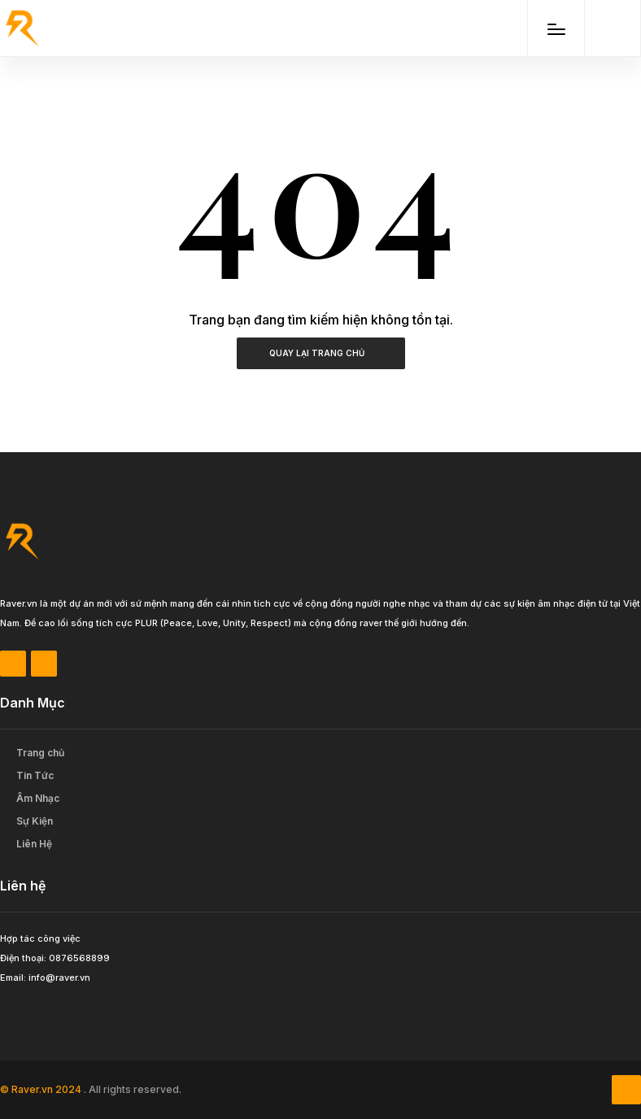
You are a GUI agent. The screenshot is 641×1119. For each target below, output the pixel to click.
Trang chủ (40, 753)
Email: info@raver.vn (45, 977)
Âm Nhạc (37, 798)
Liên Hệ (34, 844)
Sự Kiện (34, 821)
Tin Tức (35, 775)
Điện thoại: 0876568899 (55, 958)
